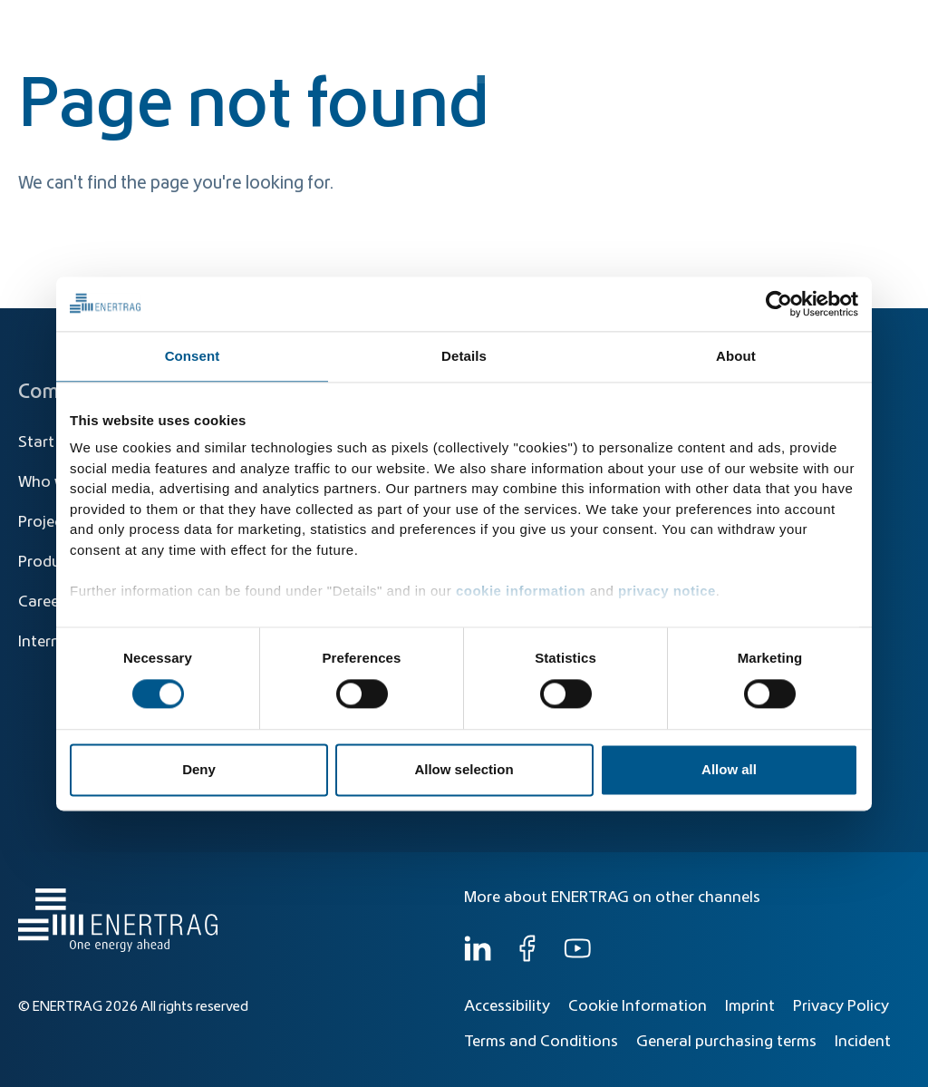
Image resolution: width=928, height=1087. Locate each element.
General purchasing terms (726, 1041)
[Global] (820, 24)
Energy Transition (486, 65)
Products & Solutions (641, 65)
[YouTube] (577, 957)
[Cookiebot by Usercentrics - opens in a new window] (779, 303)
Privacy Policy (841, 1006)
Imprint (750, 1006)
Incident (863, 1041)
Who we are (850, 65)
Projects (46, 522)
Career (41, 602)
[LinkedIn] (477, 957)
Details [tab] (464, 356)
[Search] (509, 25)
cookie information (520, 590)
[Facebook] (527, 957)
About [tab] (736, 356)
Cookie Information (637, 1006)
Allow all (729, 769)
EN (891, 25)
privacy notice (667, 590)
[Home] (113, 48)
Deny (199, 769)
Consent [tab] (192, 356)
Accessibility (507, 1006)
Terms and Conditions (541, 1041)
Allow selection (463, 769)
